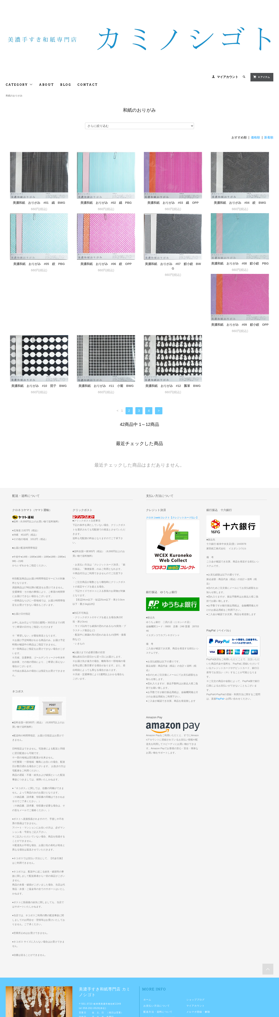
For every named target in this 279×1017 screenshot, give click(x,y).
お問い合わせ (151, 974)
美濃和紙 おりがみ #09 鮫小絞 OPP (39, 329)
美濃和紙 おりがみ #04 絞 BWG (240, 202)
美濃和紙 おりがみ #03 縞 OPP (173, 202)
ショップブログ (195, 943)
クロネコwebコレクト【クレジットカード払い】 (172, 461)
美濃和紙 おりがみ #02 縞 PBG (106, 202)
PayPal (220, 642)
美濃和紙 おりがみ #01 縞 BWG (39, 202)
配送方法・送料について (157, 955)
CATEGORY (19, 85)
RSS (189, 961)
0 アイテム (261, 77)
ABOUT (46, 85)
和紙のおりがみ (14, 95)
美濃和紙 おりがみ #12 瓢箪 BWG (240, 329)
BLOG (65, 85)
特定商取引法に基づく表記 (159, 961)
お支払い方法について (156, 949)
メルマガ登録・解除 (198, 955)
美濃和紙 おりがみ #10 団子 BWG (106, 329)
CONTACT (87, 85)
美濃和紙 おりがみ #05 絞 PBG (39, 264)
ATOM (198, 961)
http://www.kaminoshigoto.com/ (105, 969)
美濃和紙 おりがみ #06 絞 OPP (106, 264)
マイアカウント (227, 77)
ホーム (147, 943)
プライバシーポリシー (156, 967)
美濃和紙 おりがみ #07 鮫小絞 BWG (173, 266)
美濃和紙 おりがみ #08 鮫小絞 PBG (240, 263)
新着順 (268, 137)
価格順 (255, 137)
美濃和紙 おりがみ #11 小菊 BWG (173, 329)
